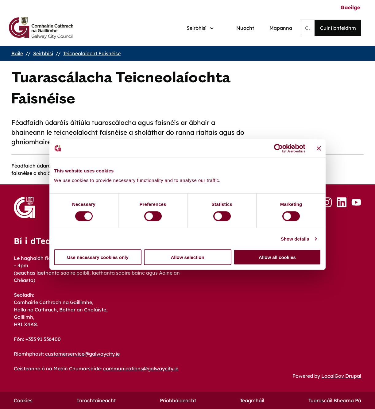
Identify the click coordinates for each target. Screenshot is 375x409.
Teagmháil (252, 400)
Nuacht (245, 28)
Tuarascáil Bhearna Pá (334, 400)
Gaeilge (350, 7)
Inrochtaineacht (96, 400)
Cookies (23, 400)
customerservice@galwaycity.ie (82, 354)
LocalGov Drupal (341, 376)
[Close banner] (319, 148)
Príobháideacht (178, 400)
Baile (17, 53)
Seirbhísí (43, 53)
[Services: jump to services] (200, 28)
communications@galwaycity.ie (140, 368)
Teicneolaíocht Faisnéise (92, 53)
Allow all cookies (277, 257)
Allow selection (187, 257)
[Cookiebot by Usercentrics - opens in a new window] (278, 148)
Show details (295, 238)
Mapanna (280, 28)
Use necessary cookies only (97, 257)
